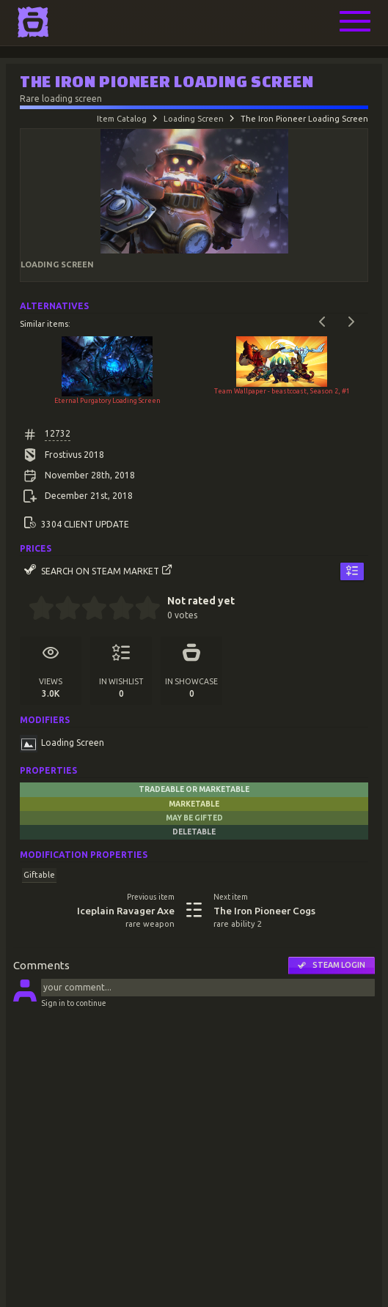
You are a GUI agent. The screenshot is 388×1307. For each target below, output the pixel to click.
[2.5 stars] (88, 609)
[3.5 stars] (115, 609)
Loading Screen (194, 118)
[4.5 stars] (141, 609)
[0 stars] (24, 609)
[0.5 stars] (35, 609)
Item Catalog (122, 118)
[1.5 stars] (62, 609)
